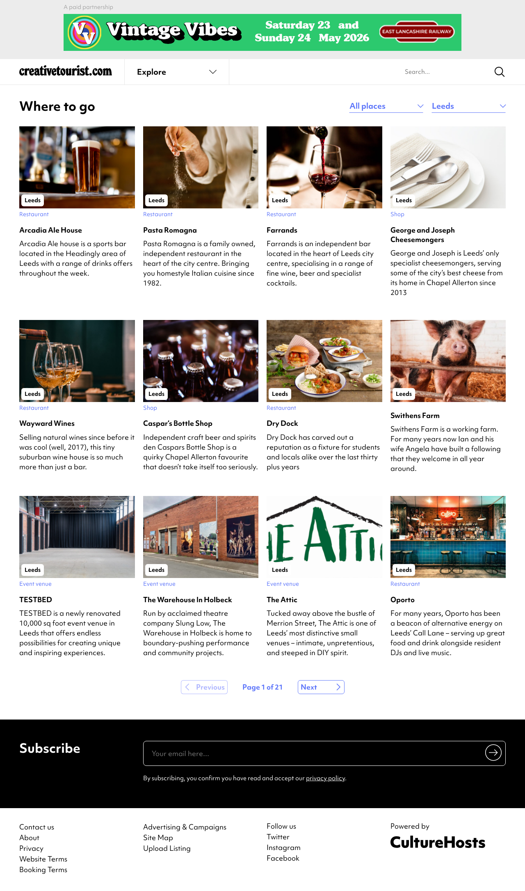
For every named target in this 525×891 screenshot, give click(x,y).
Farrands (282, 230)
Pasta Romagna (170, 230)
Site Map (158, 837)
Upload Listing (167, 848)
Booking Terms (43, 869)
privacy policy (325, 778)
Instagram (284, 847)
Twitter (278, 837)
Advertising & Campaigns (184, 827)
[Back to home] (65, 74)
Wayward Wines (47, 423)
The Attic (282, 599)
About (29, 837)
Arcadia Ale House (50, 230)
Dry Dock (282, 423)
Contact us (36, 827)
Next (309, 687)
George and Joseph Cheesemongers (422, 234)
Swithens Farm (415, 415)
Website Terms (43, 859)
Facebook (283, 858)
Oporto (402, 599)
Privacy (31, 848)
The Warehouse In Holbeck (187, 599)
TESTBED (35, 599)
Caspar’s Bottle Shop (177, 423)
